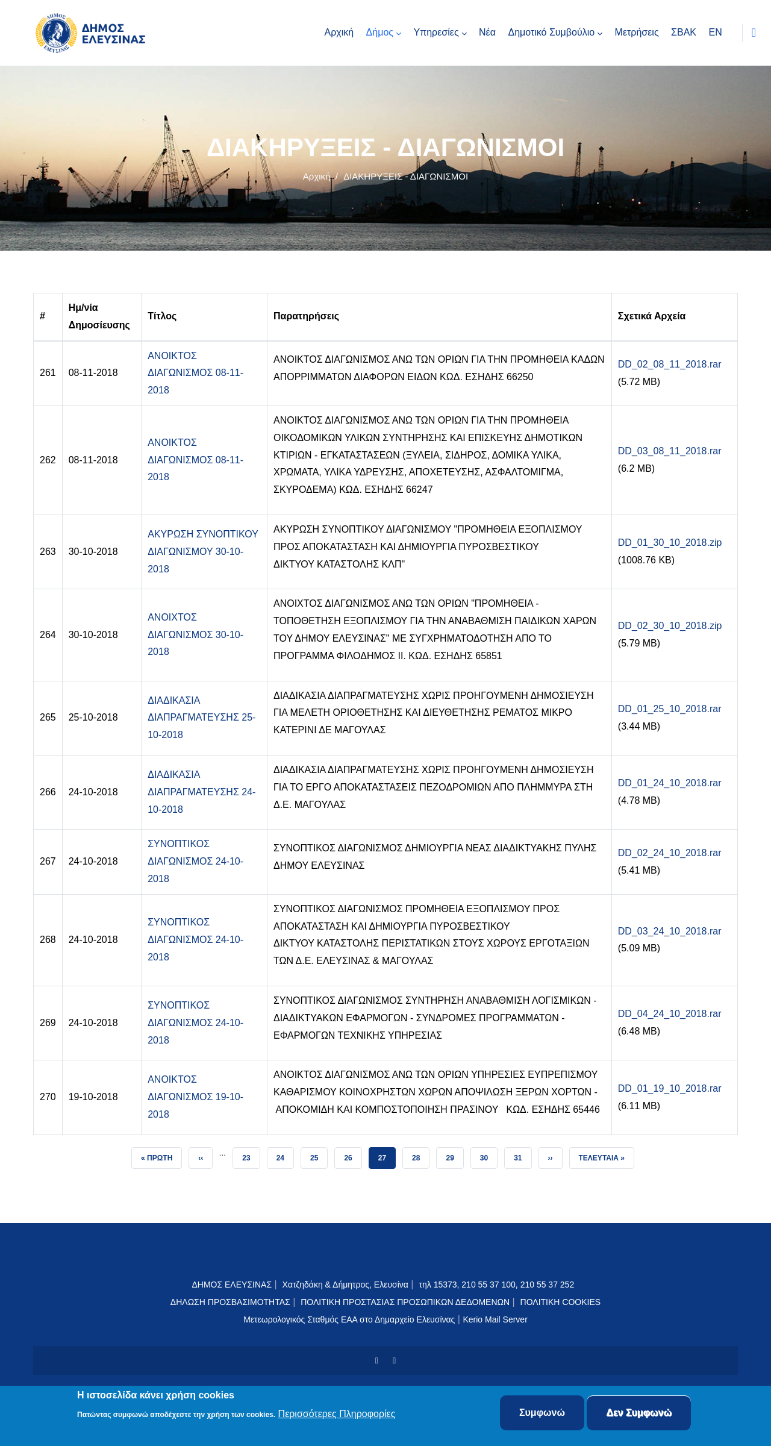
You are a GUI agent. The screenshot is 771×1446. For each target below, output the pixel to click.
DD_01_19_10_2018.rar (670, 1088)
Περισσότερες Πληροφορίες (337, 1414)
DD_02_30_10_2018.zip (670, 626)
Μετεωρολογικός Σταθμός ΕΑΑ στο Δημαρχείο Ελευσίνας (349, 1319)
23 (251, 1154)
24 (285, 1154)
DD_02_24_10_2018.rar (670, 853)
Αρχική (317, 176)
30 (488, 1154)
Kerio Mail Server (495, 1319)
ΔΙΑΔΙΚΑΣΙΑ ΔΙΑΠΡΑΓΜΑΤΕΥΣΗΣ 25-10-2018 (201, 717)
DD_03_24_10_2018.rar (670, 931)
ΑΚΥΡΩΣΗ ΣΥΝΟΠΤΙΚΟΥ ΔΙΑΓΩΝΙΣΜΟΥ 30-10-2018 (203, 551)
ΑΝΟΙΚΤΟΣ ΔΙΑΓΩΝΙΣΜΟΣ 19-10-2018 (195, 1096)
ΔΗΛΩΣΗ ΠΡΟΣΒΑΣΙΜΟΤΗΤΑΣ (230, 1302)
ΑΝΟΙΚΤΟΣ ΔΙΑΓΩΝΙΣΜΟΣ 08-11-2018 (195, 373)
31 (522, 1154)
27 (387, 1154)
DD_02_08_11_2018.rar (670, 364)
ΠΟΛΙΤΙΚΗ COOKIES (560, 1302)
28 (420, 1154)
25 (319, 1154)
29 (454, 1154)
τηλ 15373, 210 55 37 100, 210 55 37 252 (497, 1284)
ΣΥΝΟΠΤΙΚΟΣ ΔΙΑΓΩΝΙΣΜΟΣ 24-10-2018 (195, 861)
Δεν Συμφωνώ (639, 1413)
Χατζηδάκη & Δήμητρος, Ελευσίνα (345, 1284)
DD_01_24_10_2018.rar (670, 783)
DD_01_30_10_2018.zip (670, 542)
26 (352, 1154)
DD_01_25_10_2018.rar (670, 709)
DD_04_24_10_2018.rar (670, 1014)
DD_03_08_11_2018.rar (670, 451)
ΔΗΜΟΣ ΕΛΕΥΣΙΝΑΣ (232, 1284)
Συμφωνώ (542, 1413)
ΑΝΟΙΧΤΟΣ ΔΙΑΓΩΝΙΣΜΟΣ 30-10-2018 (195, 634)
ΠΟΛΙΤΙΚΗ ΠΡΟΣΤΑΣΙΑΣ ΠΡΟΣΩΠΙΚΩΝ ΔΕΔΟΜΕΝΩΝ (405, 1302)
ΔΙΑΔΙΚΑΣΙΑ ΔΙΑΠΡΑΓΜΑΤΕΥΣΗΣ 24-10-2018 (201, 792)
